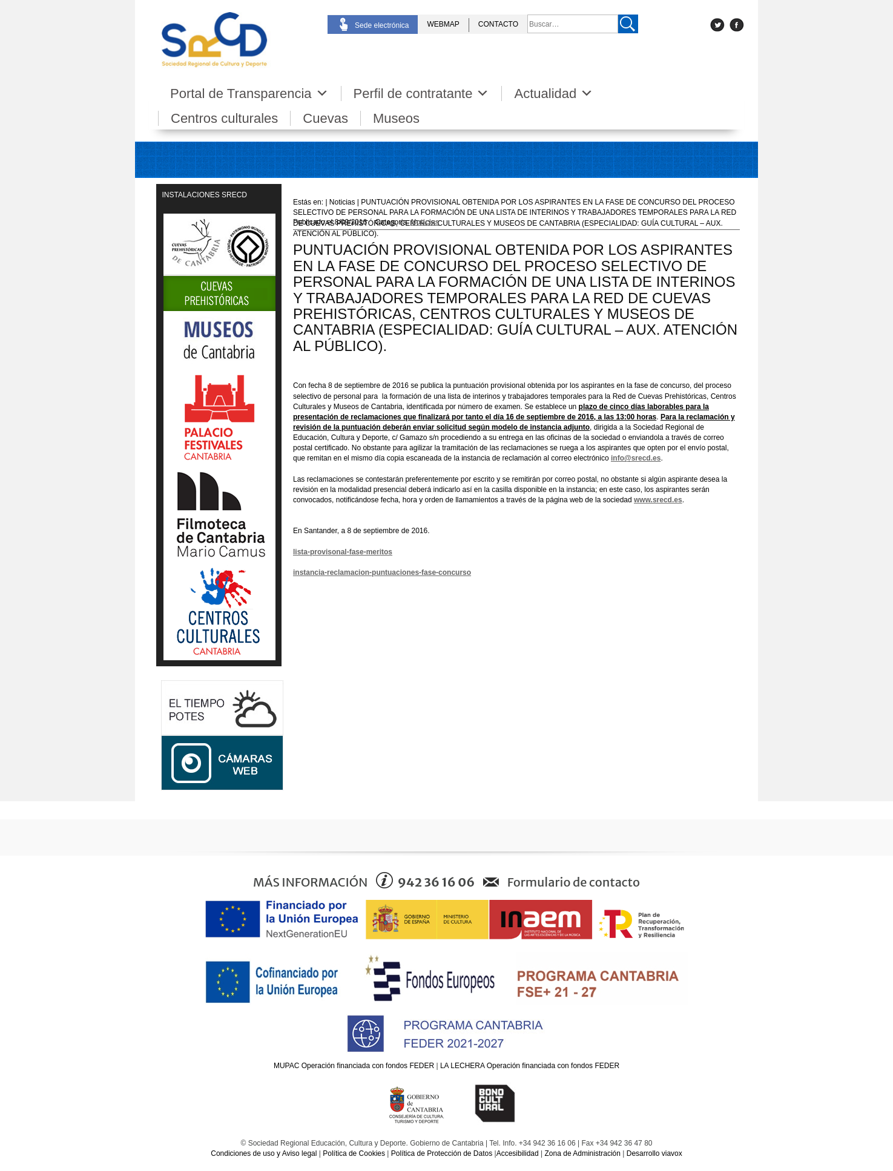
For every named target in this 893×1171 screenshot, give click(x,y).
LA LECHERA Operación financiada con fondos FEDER (529, 1065)
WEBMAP (443, 24)
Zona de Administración (583, 1153)
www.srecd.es (658, 500)
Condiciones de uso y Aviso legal (264, 1153)
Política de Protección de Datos (441, 1153)
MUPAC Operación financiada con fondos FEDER (354, 1065)
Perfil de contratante (422, 93)
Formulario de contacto (573, 882)
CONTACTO (498, 24)
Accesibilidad (517, 1153)
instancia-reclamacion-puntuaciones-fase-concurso (382, 572)
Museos (396, 118)
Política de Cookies (354, 1153)
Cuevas (325, 118)
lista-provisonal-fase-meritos (342, 552)
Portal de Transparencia (249, 93)
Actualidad (553, 93)
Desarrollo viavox (654, 1153)
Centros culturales (224, 118)
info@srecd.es (636, 458)
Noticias (425, 222)
